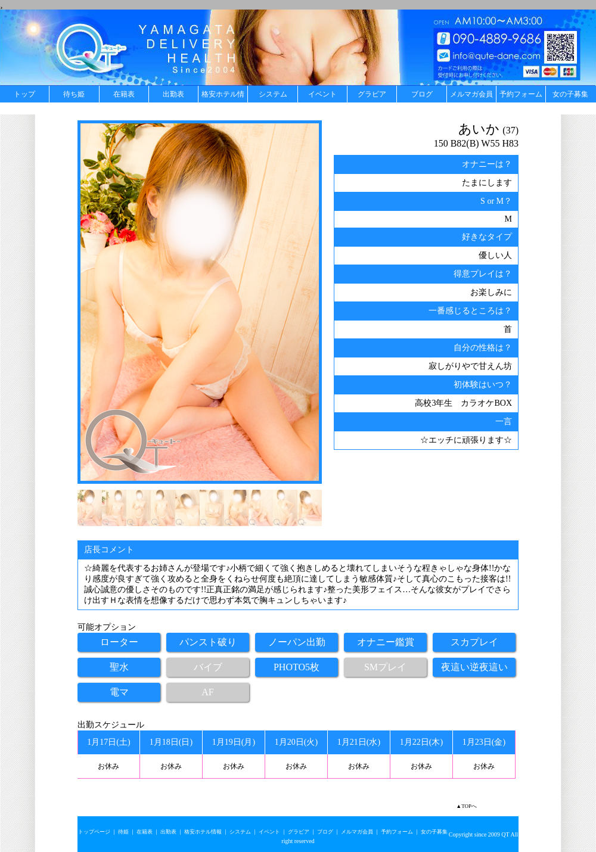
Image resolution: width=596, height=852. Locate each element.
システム (273, 94)
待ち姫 (74, 94)
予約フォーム (520, 94)
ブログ (422, 94)
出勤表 (173, 94)
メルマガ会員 (471, 94)
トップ (24, 94)
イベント (322, 94)
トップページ (94, 832)
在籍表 (124, 94)
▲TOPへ (466, 806)
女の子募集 (570, 94)
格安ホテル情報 (222, 96)
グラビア (372, 94)
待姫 (123, 832)
